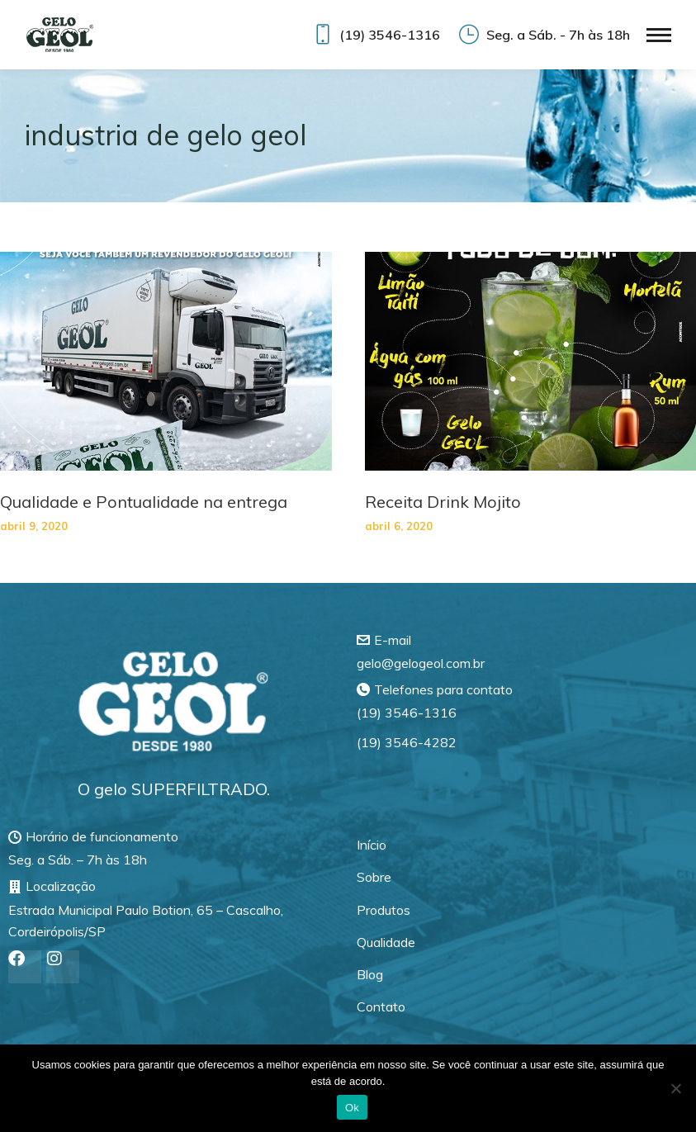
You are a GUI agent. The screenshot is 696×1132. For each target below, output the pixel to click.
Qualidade (386, 942)
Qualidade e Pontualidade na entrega (143, 501)
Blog (370, 974)
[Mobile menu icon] (658, 35)
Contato (381, 1006)
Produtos (383, 910)
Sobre (374, 877)
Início (371, 844)
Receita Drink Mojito (443, 501)
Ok (352, 1107)
